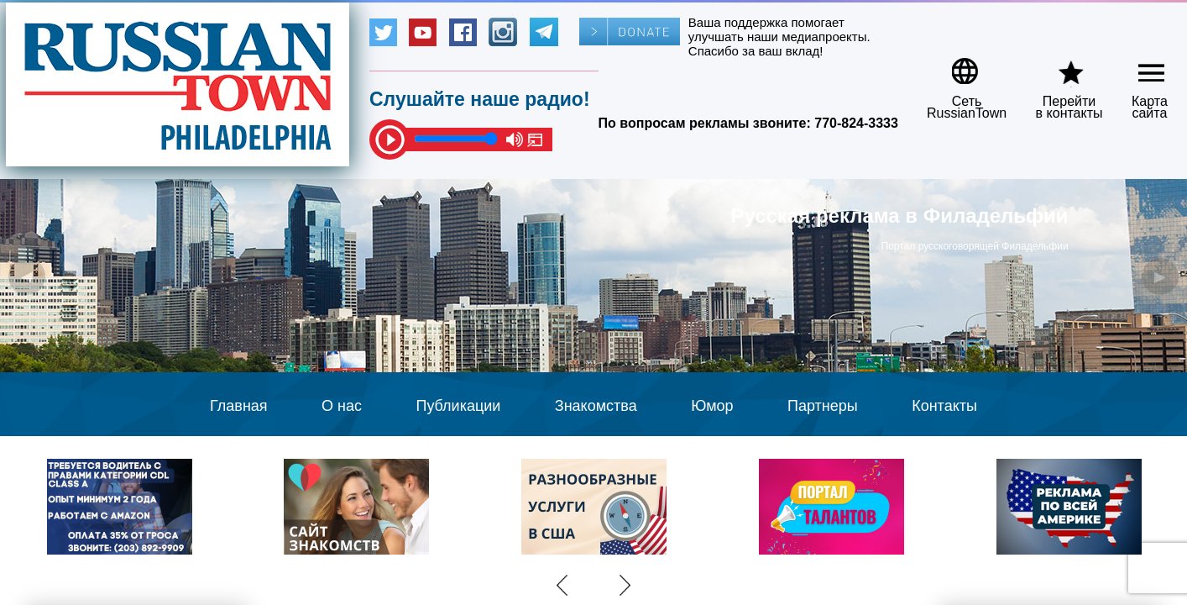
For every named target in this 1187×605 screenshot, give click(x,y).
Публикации (458, 405)
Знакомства (596, 405)
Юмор (712, 405)
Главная (239, 405)
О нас (342, 405)
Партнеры (822, 405)
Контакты (944, 405)
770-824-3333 (856, 123)
